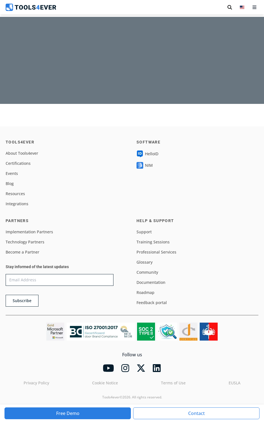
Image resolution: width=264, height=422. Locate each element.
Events (12, 173)
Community (147, 272)
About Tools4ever (22, 153)
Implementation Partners (29, 231)
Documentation (150, 282)
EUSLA (234, 382)
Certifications (18, 163)
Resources (15, 193)
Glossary (144, 262)
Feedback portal (151, 302)
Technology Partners (25, 242)
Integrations (17, 203)
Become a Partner (22, 252)
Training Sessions (153, 242)
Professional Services (156, 252)
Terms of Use (173, 382)
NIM (144, 165)
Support (144, 231)
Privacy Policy (36, 382)
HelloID (147, 153)
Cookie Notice (105, 382)
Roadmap (145, 292)
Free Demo (67, 413)
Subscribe (22, 300)
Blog (10, 183)
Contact (196, 413)
